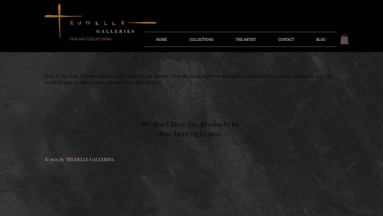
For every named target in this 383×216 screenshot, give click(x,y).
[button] (344, 39)
